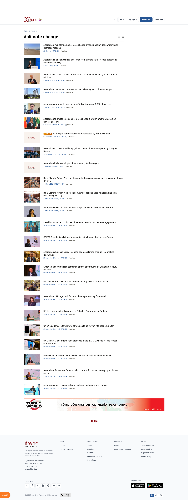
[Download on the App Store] (138, 485)
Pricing (117, 446)
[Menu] (158, 19)
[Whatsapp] (27, 485)
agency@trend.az (31, 469)
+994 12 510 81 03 (31, 466)
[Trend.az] (33, 19)
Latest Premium (67, 449)
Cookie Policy (146, 456)
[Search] (115, 19)
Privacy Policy (146, 449)
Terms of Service (147, 446)
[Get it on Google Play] (155, 485)
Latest (63, 446)
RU (161, 495)
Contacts (90, 453)
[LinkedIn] (54, 485)
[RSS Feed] (59, 485)
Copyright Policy (147, 453)
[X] (38, 485)
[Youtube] (43, 485)
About (89, 446)
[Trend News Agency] (31, 444)
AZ (156, 495)
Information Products (122, 449)
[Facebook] (32, 485)
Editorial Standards (94, 456)
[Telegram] (48, 485)
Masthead (91, 449)
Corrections (91, 460)
